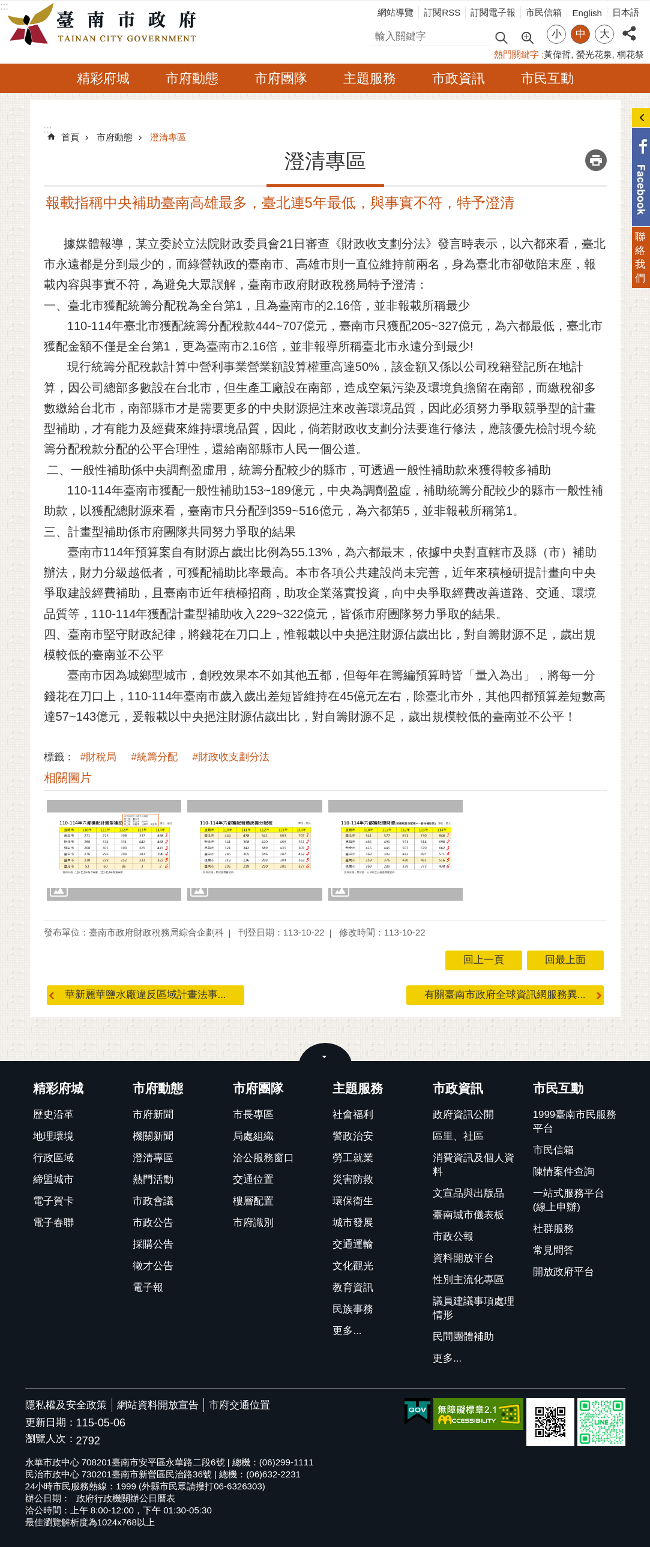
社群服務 (553, 1228)
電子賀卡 (53, 1201)
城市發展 (353, 1222)
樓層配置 (253, 1201)
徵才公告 (153, 1266)
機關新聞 (153, 1136)
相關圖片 (68, 777)
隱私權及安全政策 (66, 1405)
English (587, 13)
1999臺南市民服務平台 (574, 1121)
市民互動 (547, 78)
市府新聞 (153, 1114)
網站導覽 (396, 12)
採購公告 (153, 1244)
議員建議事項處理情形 (473, 1308)
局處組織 (253, 1136)
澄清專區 (168, 137)
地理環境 (53, 1136)
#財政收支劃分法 (231, 757)
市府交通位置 (239, 1405)
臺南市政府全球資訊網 (105, 25)
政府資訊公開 (463, 1114)
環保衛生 (353, 1201)
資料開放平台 (463, 1258)
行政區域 (53, 1158)
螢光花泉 (594, 54)
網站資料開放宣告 (158, 1405)
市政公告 (153, 1222)
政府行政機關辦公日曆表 (125, 1498)
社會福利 (353, 1114)
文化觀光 (353, 1266)
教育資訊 (353, 1287)
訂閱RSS (442, 12)
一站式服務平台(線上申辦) (568, 1200)
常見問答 (553, 1250)
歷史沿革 (53, 1114)
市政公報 (453, 1236)
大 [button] (605, 34)
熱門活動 (153, 1179)
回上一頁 (483, 960)
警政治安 (353, 1136)
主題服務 (369, 78)
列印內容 (596, 160)
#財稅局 (98, 757)
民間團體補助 (463, 1336)
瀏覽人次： (50, 1439)
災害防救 (353, 1179)
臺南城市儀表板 (468, 1215)
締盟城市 (53, 1179)
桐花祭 (630, 54)
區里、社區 (458, 1136)
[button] (114, 850)
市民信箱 (544, 12)
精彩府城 (103, 78)
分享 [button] (629, 27)
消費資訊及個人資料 (473, 1164)
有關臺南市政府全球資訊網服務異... (505, 994)
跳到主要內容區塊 (6, 6)
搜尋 (380, 34)
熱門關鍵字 (516, 54)
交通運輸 (353, 1244)
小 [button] (557, 34)
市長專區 (253, 1114)
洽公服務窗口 (263, 1158)
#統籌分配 (154, 757)
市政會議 (153, 1201)
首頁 (70, 137)
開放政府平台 (563, 1272)
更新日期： (50, 1422)
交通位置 (253, 1179)
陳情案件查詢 (563, 1171)
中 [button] (581, 34)
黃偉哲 (557, 54)
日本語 (625, 12)
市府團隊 (280, 78)
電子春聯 (53, 1222)
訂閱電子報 (493, 12)
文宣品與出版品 (468, 1193)
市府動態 (192, 78)
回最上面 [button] (565, 960)
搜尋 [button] (501, 37)
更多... (347, 1330)
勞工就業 (353, 1158)
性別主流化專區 (468, 1279)
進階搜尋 (527, 37)
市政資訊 (458, 78)
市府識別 (253, 1222)
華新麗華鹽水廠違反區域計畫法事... (145, 994)
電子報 (148, 1287)
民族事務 (353, 1309)
